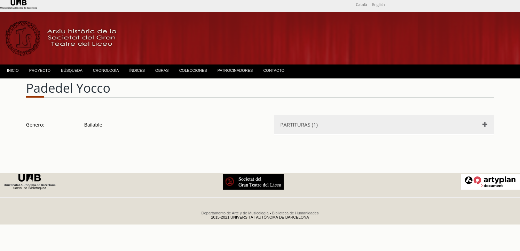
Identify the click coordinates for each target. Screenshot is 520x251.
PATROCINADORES (235, 70)
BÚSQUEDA (71, 70)
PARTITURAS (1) (299, 124)
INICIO (13, 70)
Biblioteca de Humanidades (295, 213)
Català (361, 4)
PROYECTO (40, 70)
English (378, 4)
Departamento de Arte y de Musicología (235, 213)
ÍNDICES (137, 70)
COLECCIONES (193, 70)
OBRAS (162, 70)
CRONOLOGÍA (106, 70)
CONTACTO (273, 70)
